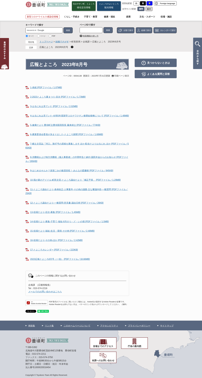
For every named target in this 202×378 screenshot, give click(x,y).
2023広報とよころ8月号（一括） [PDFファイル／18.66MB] (60, 259)
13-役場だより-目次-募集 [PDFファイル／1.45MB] (55, 212)
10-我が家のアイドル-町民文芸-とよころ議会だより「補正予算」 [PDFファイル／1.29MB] (75, 180)
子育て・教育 (90, 16)
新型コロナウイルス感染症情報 (42, 16)
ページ (42, 36)
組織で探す (146, 30)
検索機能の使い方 (91, 36)
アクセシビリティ (109, 326)
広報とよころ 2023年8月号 (53, 47)
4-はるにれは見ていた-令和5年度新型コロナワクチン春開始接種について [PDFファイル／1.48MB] (79, 116)
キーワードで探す (34, 25)
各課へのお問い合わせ (103, 360)
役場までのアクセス (103, 346)
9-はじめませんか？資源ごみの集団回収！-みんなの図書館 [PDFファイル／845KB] (71, 170)
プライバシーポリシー (139, 326)
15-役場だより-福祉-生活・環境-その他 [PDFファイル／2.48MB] (62, 231)
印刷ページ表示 (121, 76)
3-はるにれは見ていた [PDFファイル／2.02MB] (54, 106)
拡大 (149, 9)
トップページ (46, 41)
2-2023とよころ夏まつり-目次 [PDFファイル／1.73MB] (58, 97)
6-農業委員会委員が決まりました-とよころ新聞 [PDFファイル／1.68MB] (66, 134)
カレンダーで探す (168, 30)
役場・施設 (166, 16)
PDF (53, 36)
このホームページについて (77, 326)
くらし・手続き (72, 16)
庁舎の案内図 (134, 346)
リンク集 (49, 326)
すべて (31, 36)
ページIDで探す (87, 25)
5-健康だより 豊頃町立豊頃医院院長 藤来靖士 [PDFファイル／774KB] (65, 125)
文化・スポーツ (147, 16)
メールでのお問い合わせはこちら (45, 291)
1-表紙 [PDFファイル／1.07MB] (46, 87)
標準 (141, 9)
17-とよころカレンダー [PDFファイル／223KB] (54, 250)
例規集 (31, 326)
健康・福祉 (109, 16)
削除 (72, 47)
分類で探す (128, 30)
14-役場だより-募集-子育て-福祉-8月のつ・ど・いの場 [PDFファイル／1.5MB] (69, 221)
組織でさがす (62, 41)
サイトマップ (167, 326)
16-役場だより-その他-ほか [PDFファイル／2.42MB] (56, 240)
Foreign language (167, 3)
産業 (128, 16)
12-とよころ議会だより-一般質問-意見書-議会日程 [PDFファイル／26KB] (67, 203)
